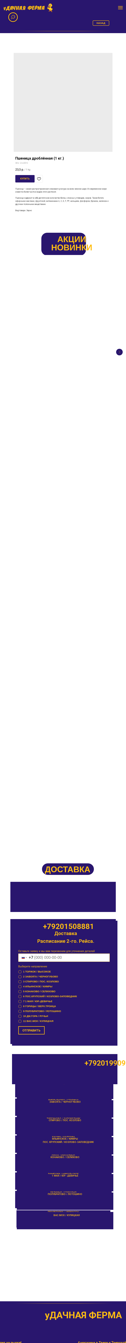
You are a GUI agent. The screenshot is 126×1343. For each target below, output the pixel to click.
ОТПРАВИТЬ (31, 536)
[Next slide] (119, 312)
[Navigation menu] (120, 7)
